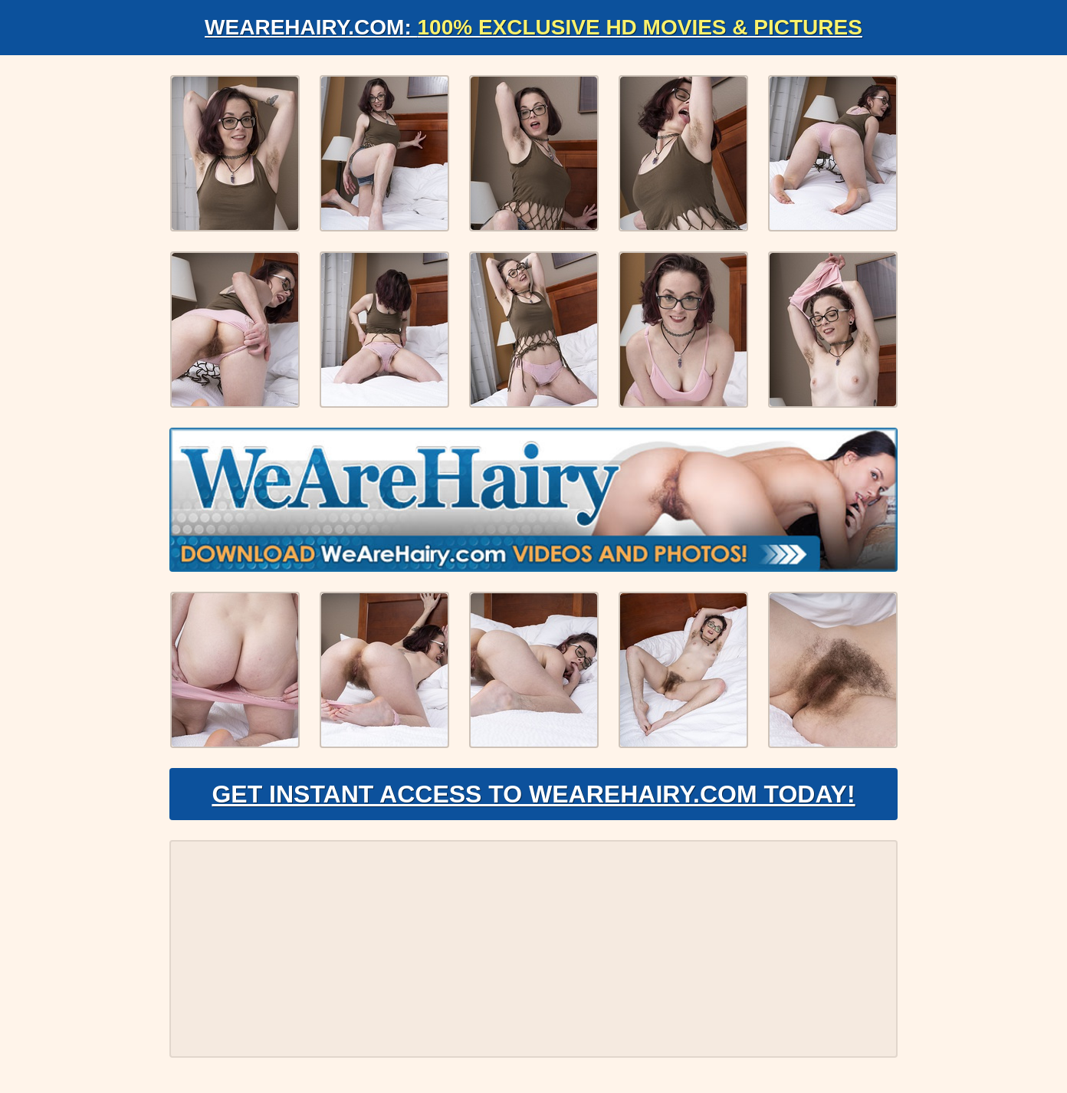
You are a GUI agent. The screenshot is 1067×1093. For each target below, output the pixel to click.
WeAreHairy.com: (533, 27)
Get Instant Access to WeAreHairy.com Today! (533, 794)
